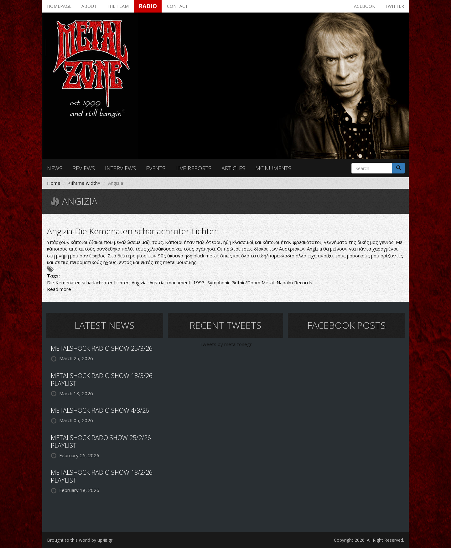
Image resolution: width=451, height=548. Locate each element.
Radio (148, 6)
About (89, 6)
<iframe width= (84, 183)
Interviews (120, 168)
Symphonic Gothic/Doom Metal (240, 282)
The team (118, 6)
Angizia (139, 282)
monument (178, 282)
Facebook (363, 6)
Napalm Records (294, 282)
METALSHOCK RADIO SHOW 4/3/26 (100, 410)
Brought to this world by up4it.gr (79, 540)
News (54, 168)
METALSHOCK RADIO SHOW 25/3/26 (102, 348)
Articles (233, 168)
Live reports (193, 168)
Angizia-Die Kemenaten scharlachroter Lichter (132, 231)
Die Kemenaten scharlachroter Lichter (88, 282)
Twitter (394, 6)
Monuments (273, 168)
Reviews (83, 168)
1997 (199, 282)
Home (53, 183)
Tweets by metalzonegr (226, 344)
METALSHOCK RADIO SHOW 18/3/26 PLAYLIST (102, 379)
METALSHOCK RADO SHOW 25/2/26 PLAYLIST (101, 441)
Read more (59, 289)
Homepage (59, 6)
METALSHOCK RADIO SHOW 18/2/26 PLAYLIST (102, 476)
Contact (177, 6)
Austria (156, 282)
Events (155, 168)
